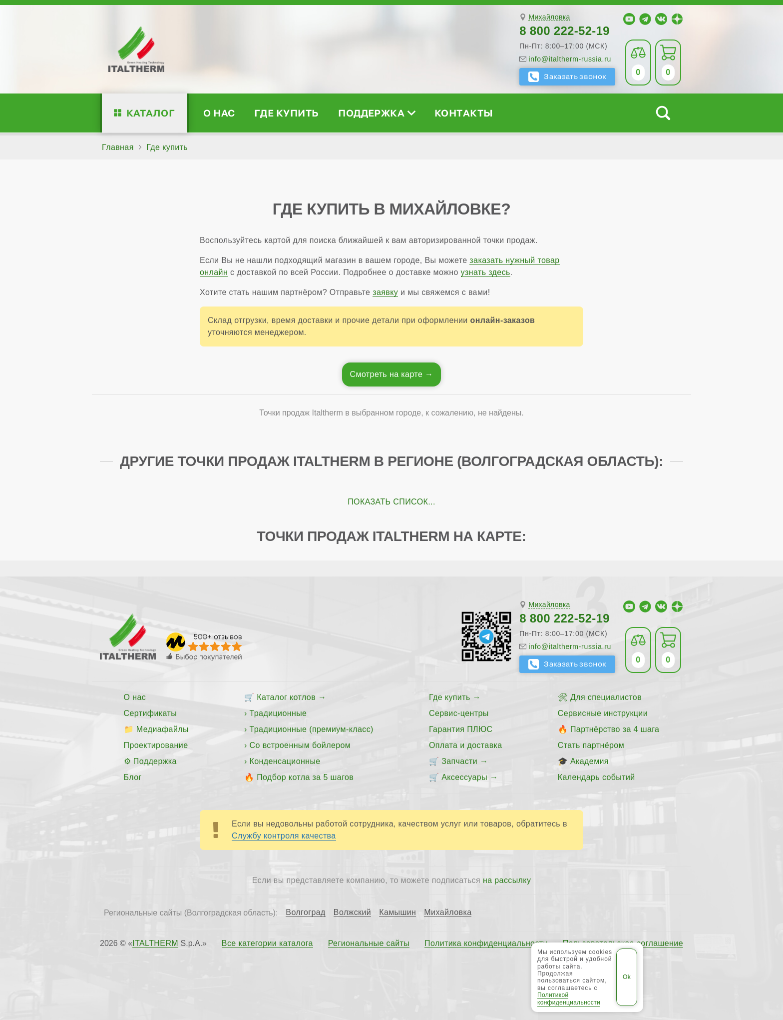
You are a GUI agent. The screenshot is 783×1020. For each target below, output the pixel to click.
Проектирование (156, 745)
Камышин (397, 912)
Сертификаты (150, 713)
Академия (589, 761)
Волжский (352, 912)
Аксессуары (464, 777)
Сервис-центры (459, 713)
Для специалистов (606, 697)
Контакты (463, 112)
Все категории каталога (267, 944)
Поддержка (376, 112)
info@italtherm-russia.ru (569, 59)
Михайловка (549, 17)
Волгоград (306, 912)
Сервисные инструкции (603, 713)
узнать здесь (485, 272)
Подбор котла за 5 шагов (305, 777)
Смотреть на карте (386, 374)
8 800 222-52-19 (564, 31)
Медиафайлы (162, 729)
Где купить (286, 112)
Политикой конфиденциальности (568, 999)
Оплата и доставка (465, 745)
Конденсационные (285, 761)
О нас (219, 112)
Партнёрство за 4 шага (614, 729)
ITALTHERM (155, 943)
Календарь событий (596, 777)
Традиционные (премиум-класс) (312, 729)
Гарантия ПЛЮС (460, 729)
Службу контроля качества (284, 836)
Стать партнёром (591, 745)
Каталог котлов (286, 697)
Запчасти (459, 761)
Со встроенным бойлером (300, 745)
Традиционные (278, 713)
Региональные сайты (369, 944)
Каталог (150, 112)
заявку (385, 292)
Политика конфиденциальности (486, 944)
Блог (133, 777)
